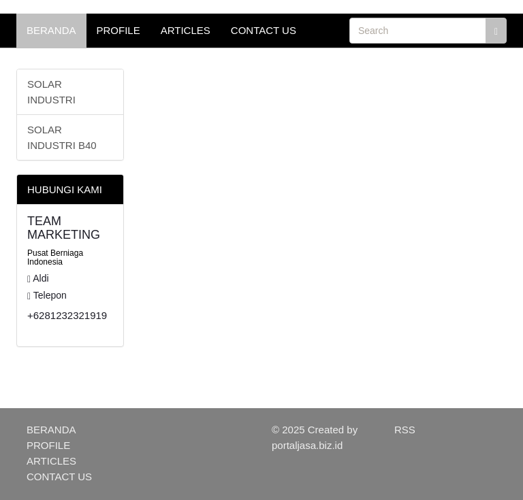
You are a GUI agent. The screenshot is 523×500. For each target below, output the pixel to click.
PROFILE (118, 30)
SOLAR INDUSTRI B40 (62, 137)
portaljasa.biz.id (307, 445)
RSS (404, 429)
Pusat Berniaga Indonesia (55, 257)
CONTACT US (263, 30)
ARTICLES (185, 30)
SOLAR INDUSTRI (51, 91)
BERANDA (51, 30)
